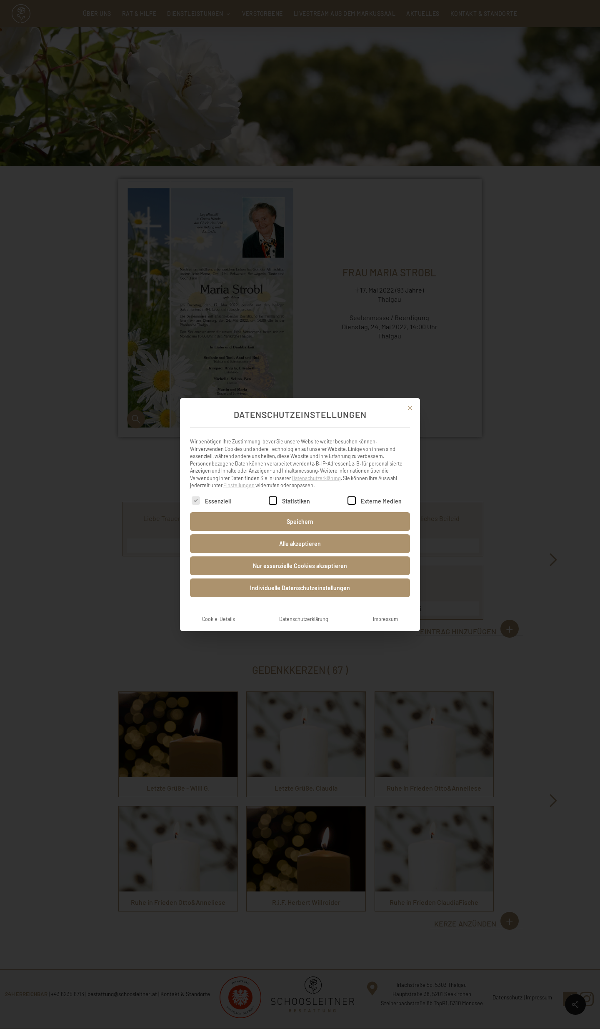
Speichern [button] (300, 512)
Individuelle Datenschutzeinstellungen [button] (300, 578)
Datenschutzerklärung (316, 469)
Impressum (385, 610)
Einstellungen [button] (239, 476)
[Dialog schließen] (410, 399)
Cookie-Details (218, 610)
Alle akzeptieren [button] (300, 534)
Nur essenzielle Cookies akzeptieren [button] (300, 556)
